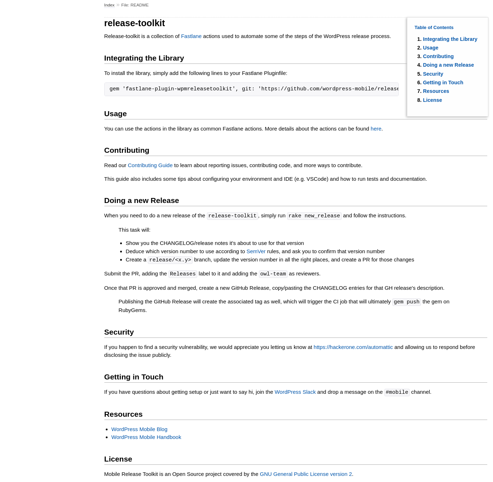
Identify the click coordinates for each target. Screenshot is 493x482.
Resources (436, 91)
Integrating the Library (450, 39)
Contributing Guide (150, 165)
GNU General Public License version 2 (306, 472)
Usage (431, 48)
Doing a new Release (448, 65)
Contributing (438, 56)
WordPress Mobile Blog (139, 427)
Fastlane (191, 36)
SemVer (255, 251)
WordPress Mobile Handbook (146, 435)
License (432, 100)
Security (433, 74)
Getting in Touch (443, 82)
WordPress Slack (295, 391)
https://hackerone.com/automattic (353, 345)
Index (109, 5)
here (376, 129)
